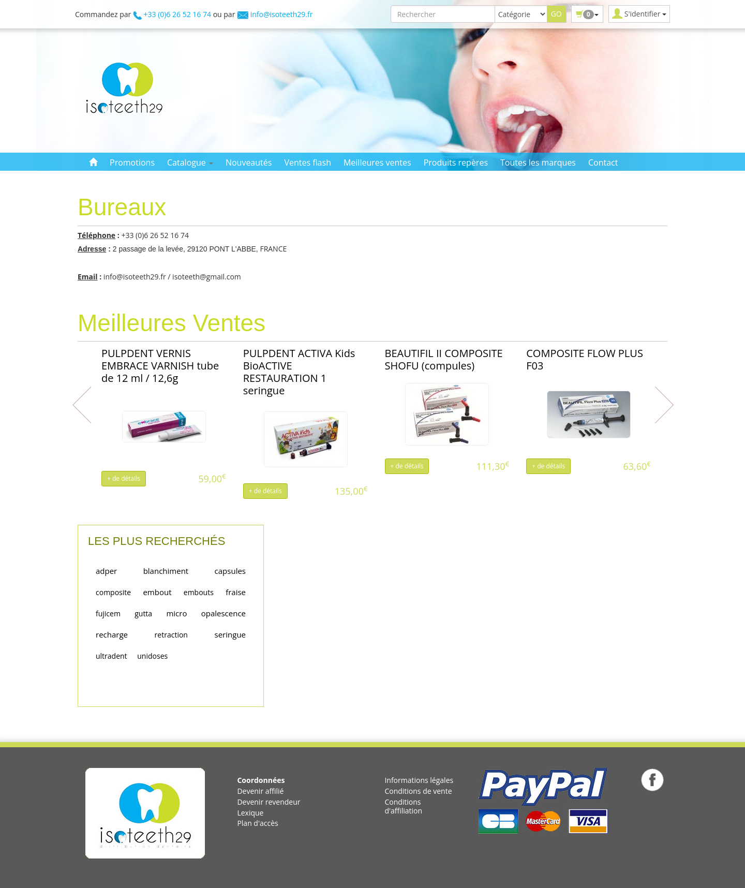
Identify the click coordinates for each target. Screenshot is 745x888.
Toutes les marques (538, 162)
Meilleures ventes (377, 162)
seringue (230, 634)
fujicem (108, 613)
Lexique (250, 813)
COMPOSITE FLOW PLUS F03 (584, 359)
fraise (236, 592)
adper (106, 571)
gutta (143, 613)
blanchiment (166, 571)
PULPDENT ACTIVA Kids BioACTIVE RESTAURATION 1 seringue (299, 371)
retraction (171, 635)
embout (157, 592)
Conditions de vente (418, 791)
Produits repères (456, 162)
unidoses (152, 656)
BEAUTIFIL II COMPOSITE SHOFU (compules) (444, 359)
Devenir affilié (260, 791)
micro (176, 613)
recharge (112, 634)
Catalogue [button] (190, 162)
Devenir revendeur (268, 802)
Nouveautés (249, 162)
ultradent (111, 656)
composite (113, 592)
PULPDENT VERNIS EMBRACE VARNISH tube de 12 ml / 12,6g (160, 365)
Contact (603, 162)
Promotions (132, 162)
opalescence (223, 613)
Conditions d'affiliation (403, 806)
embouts (199, 592)
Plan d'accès (257, 823)
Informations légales (418, 780)
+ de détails (123, 478)
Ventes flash (307, 162)
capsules (230, 571)
